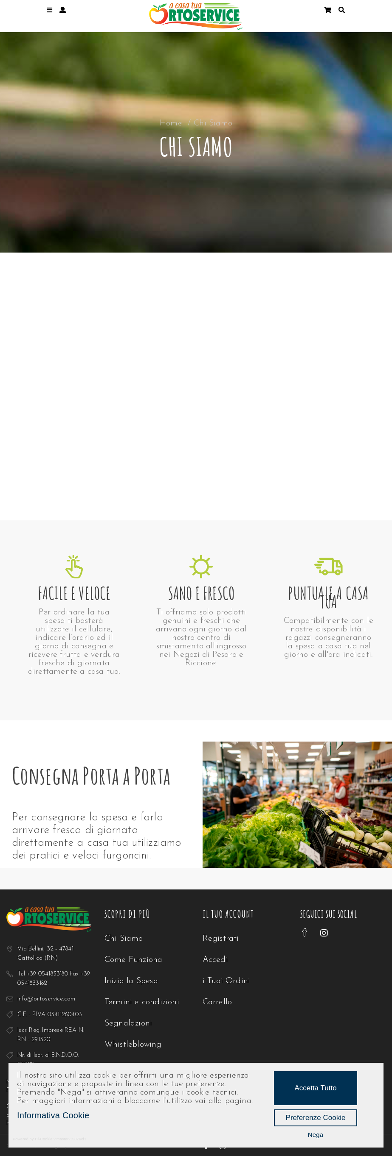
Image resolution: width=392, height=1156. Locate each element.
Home (171, 123)
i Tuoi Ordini (227, 981)
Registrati (221, 938)
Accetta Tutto (315, 1088)
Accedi (215, 960)
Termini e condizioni (141, 1002)
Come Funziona (133, 960)
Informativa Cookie (53, 1115)
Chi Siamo (123, 938)
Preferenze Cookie (316, 1118)
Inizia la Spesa (131, 981)
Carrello (217, 1002)
